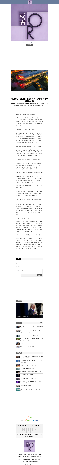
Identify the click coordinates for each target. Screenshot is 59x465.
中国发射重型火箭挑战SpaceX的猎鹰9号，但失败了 (31, 369)
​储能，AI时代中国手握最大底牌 (27, 366)
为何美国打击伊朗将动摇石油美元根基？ (29, 333)
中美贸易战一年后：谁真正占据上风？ (28, 363)
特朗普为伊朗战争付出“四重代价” (27, 373)
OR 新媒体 (29, 44)
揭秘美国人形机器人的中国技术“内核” (28, 376)
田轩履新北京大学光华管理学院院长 (28, 344)
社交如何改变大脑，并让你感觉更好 (28, 341)
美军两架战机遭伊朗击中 (25, 383)
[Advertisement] (29, 57)
